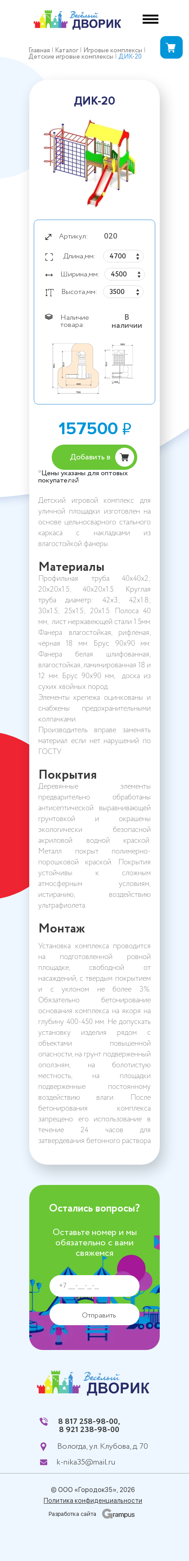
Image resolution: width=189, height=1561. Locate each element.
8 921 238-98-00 (89, 1430)
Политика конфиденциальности (93, 1500)
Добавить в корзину (90, 460)
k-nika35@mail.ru (86, 1462)
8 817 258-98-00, (89, 1422)
